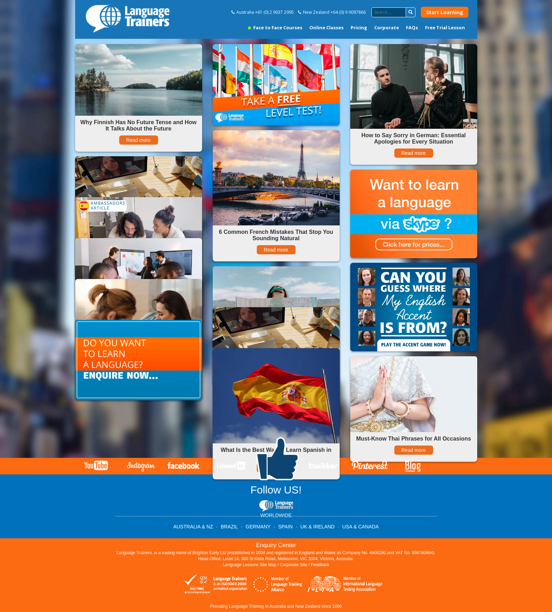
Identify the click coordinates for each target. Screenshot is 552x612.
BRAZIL (229, 526)
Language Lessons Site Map (249, 564)
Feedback (320, 564)
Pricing (359, 27)
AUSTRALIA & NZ (193, 526)
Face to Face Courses (275, 27)
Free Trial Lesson (445, 27)
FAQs (412, 27)
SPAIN (285, 526)
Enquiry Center (276, 545)
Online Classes (326, 27)
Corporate (386, 27)
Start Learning (444, 12)
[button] (410, 12)
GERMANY (258, 526)
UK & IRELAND (317, 526)
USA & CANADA (360, 526)
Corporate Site (293, 564)
